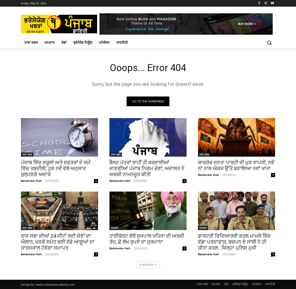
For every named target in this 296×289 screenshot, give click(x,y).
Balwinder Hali (31, 181)
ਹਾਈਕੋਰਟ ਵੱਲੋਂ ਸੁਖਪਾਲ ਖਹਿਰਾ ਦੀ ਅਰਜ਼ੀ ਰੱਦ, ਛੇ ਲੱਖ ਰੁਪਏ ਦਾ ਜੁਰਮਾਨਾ (146, 239)
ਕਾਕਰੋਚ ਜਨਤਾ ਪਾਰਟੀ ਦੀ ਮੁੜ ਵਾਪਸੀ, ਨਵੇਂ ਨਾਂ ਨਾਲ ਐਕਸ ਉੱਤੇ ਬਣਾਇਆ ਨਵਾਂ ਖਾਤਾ (236, 165)
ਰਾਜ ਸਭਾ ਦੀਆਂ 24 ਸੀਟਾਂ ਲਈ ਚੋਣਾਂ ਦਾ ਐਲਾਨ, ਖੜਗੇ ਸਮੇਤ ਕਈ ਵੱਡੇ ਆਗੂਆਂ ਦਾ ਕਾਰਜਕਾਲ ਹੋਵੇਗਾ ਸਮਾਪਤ (57, 242)
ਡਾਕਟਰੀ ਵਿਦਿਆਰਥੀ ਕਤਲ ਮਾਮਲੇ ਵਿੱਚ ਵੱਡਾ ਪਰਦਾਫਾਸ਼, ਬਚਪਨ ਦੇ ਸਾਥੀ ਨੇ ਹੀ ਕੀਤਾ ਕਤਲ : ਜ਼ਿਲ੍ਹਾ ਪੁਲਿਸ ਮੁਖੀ (234, 242)
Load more (148, 265)
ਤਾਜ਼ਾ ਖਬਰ (27, 154)
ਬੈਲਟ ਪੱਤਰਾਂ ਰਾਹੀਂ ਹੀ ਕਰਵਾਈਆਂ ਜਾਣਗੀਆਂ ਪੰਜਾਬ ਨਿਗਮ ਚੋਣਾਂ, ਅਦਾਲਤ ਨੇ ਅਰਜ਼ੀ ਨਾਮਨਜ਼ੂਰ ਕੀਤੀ (146, 168)
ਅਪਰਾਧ (114, 228)
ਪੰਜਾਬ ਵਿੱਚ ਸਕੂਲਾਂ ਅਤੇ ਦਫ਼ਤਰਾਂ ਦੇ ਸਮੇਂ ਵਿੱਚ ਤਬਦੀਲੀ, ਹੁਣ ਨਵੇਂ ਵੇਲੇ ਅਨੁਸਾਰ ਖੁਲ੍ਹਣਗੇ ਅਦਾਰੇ (55, 168)
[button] (269, 42)
